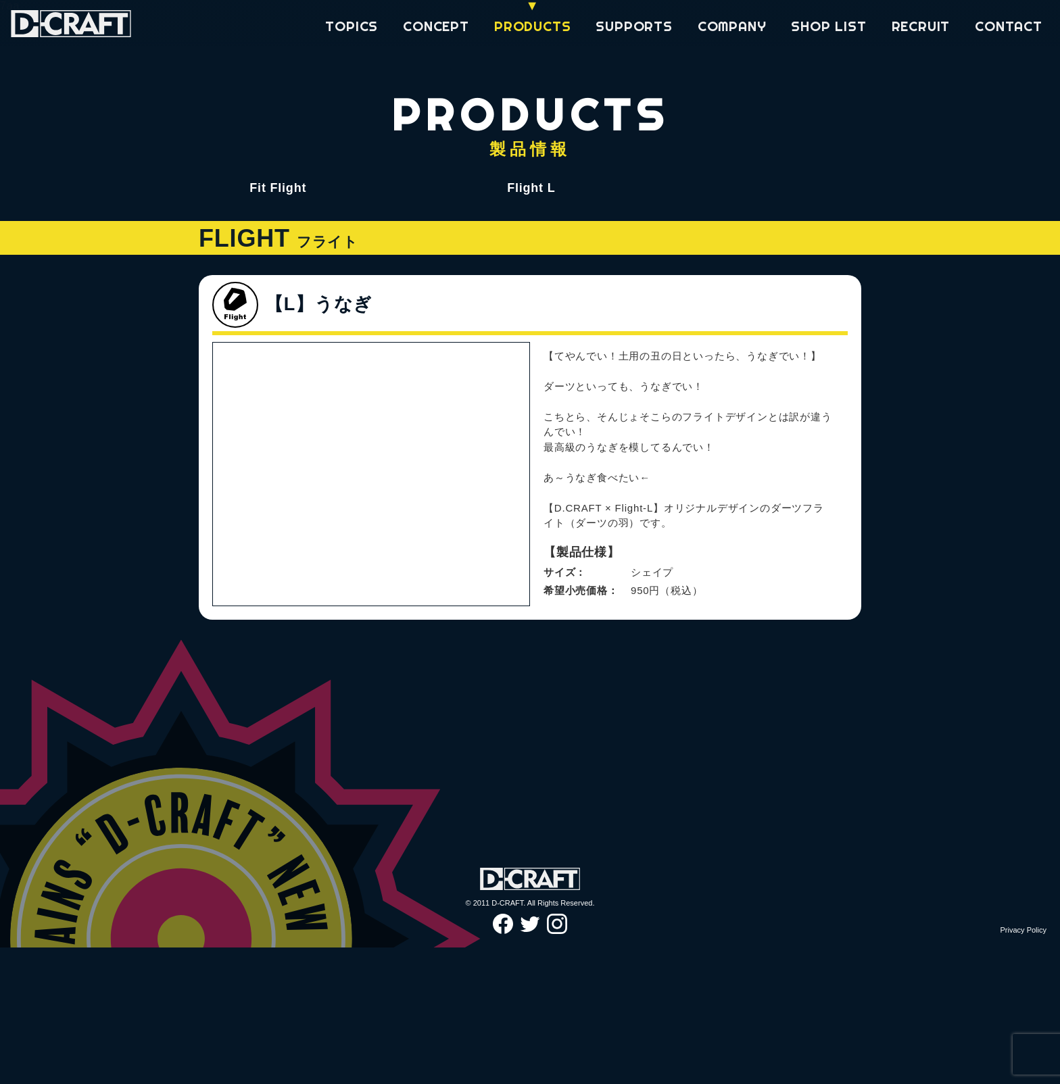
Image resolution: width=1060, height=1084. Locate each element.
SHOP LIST (828, 26)
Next (509, 702)
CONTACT (1008, 26)
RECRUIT (921, 26)
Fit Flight (277, 188)
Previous (233, 702)
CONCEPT (436, 26)
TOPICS (351, 26)
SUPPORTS (634, 26)
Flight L (531, 188)
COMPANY (732, 26)
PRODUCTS (532, 26)
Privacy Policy (1023, 1066)
